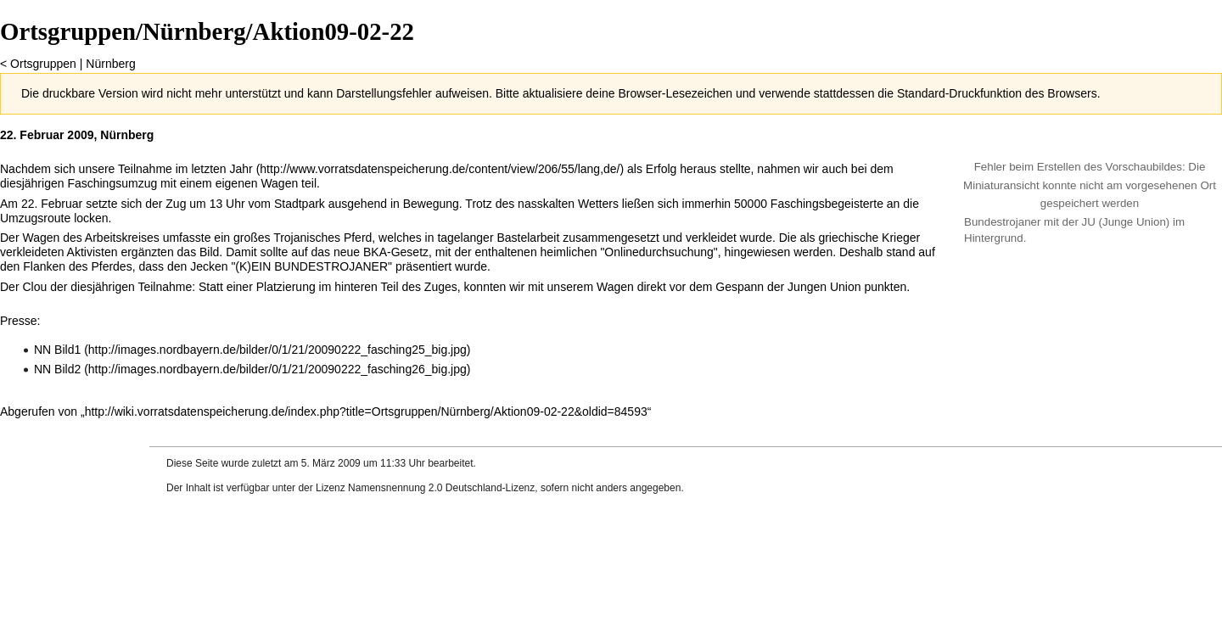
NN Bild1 (57, 349)
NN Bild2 (57, 369)
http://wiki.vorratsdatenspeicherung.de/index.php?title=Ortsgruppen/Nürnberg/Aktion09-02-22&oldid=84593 (366, 411)
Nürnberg (110, 63)
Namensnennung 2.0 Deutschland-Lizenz (441, 488)
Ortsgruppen (43, 63)
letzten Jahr (221, 169)
